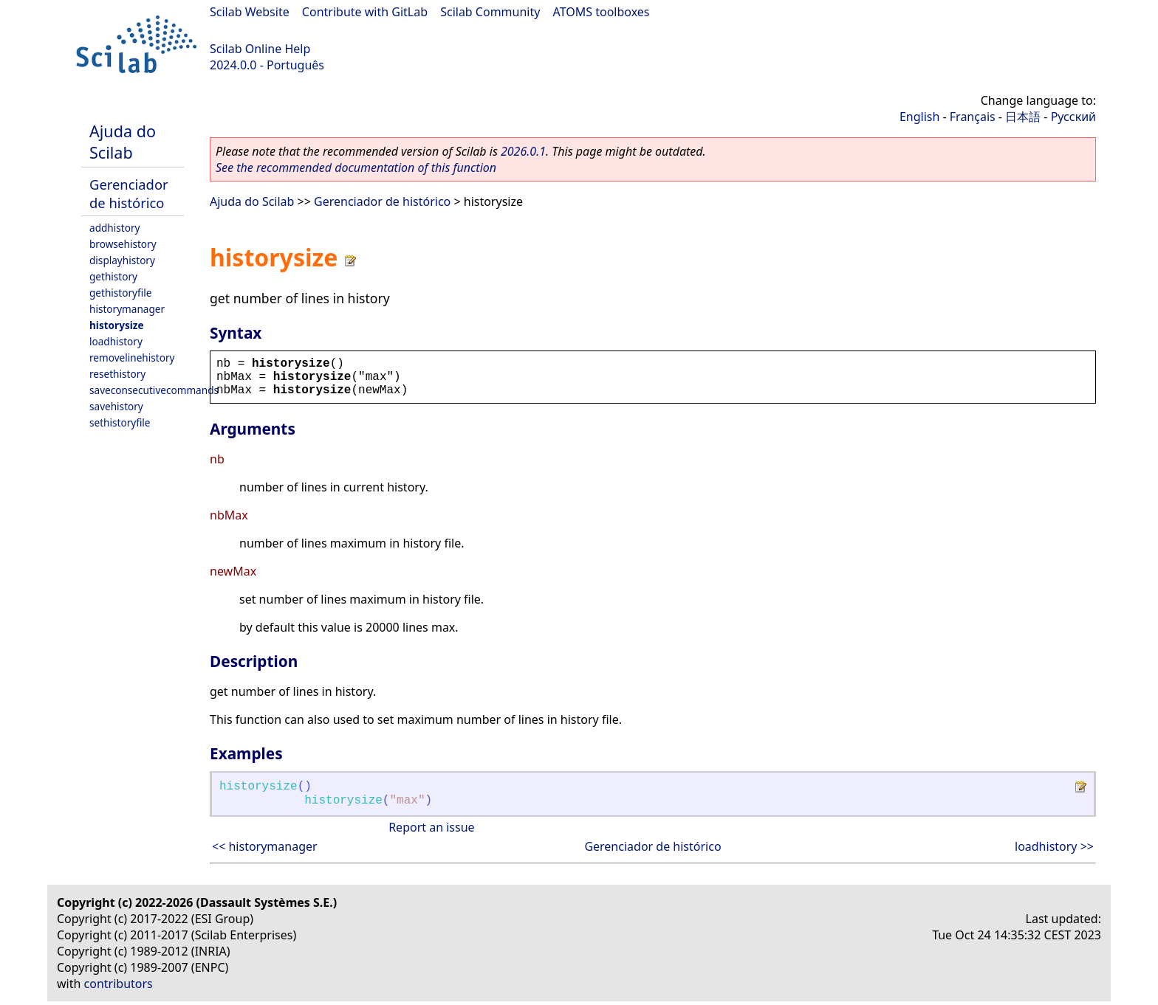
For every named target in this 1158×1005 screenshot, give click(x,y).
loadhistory (116, 341)
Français (973, 116)
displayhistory (122, 260)
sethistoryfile (120, 422)
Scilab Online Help (260, 49)
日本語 (1023, 116)
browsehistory (123, 244)
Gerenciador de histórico (128, 193)
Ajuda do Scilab (122, 141)
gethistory (113, 276)
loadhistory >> (1054, 846)
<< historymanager (265, 846)
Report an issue (431, 827)
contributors (118, 983)
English (919, 116)
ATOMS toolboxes (601, 12)
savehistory (116, 406)
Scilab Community (490, 12)
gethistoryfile (120, 293)
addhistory (114, 228)
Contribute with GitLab (365, 12)
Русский (1073, 116)
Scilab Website (250, 12)
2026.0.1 (523, 151)
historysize (116, 325)
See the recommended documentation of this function (356, 167)
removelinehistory (131, 357)
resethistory (117, 374)
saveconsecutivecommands (154, 390)
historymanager (127, 309)
